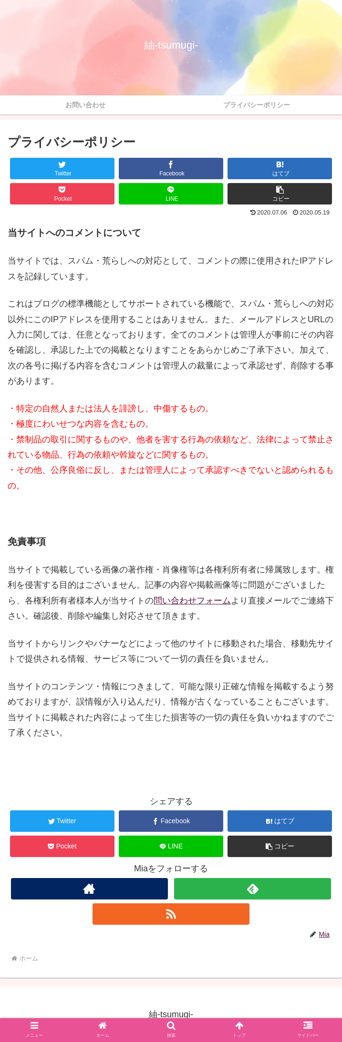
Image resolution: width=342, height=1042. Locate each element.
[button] (280, 193)
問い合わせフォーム (192, 600)
